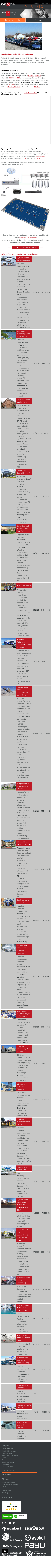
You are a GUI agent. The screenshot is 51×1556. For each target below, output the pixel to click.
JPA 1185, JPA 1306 (14, 87)
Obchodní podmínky (9, 1482)
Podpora (36, 3)
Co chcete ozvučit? (12, 20)
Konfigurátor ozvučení (28, 237)
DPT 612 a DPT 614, (42, 156)
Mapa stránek (6, 1474)
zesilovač (31, 76)
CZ (47, 7)
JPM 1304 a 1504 (14, 78)
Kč (42, 6)
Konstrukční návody (9, 1451)
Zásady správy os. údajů (10, 1484)
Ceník (4, 1487)
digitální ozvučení (30, 93)
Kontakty (45, 3)
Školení (4, 1458)
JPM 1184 (38, 76)
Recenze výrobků (8, 1462)
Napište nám (6, 1490)
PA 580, (11, 85)
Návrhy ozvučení (7, 1449)
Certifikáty (5, 1464)
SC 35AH (24, 158)
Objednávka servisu (8, 1470)
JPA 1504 (37, 87)
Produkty (38, 20)
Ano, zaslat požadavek (26, 247)
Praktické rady (7, 1453)
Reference (5, 1460)
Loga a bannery (7, 1466)
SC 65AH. (38, 158)
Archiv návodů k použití (10, 1455)
